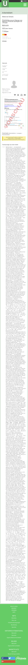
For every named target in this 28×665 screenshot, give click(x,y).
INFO (14, 616)
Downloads (4, 71)
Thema (3, 27)
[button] (4, 658)
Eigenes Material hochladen (14, 637)
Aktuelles (14, 618)
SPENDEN (14, 610)
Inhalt (3, 146)
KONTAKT (14, 608)
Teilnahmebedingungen (14, 622)
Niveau (3, 33)
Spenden (14, 627)
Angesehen (4, 68)
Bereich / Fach (5, 24)
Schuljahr (4, 30)
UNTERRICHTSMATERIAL (14, 631)
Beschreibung (5, 19)
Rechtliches (14, 624)
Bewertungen (5, 36)
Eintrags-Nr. (4, 65)
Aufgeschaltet (5, 74)
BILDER (14, 641)
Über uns (14, 620)
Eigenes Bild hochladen (14, 645)
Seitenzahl (4, 40)
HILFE (14, 612)
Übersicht (14, 633)
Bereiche (14, 635)
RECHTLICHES (14, 606)
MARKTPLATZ (14, 649)
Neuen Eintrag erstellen (14, 654)
